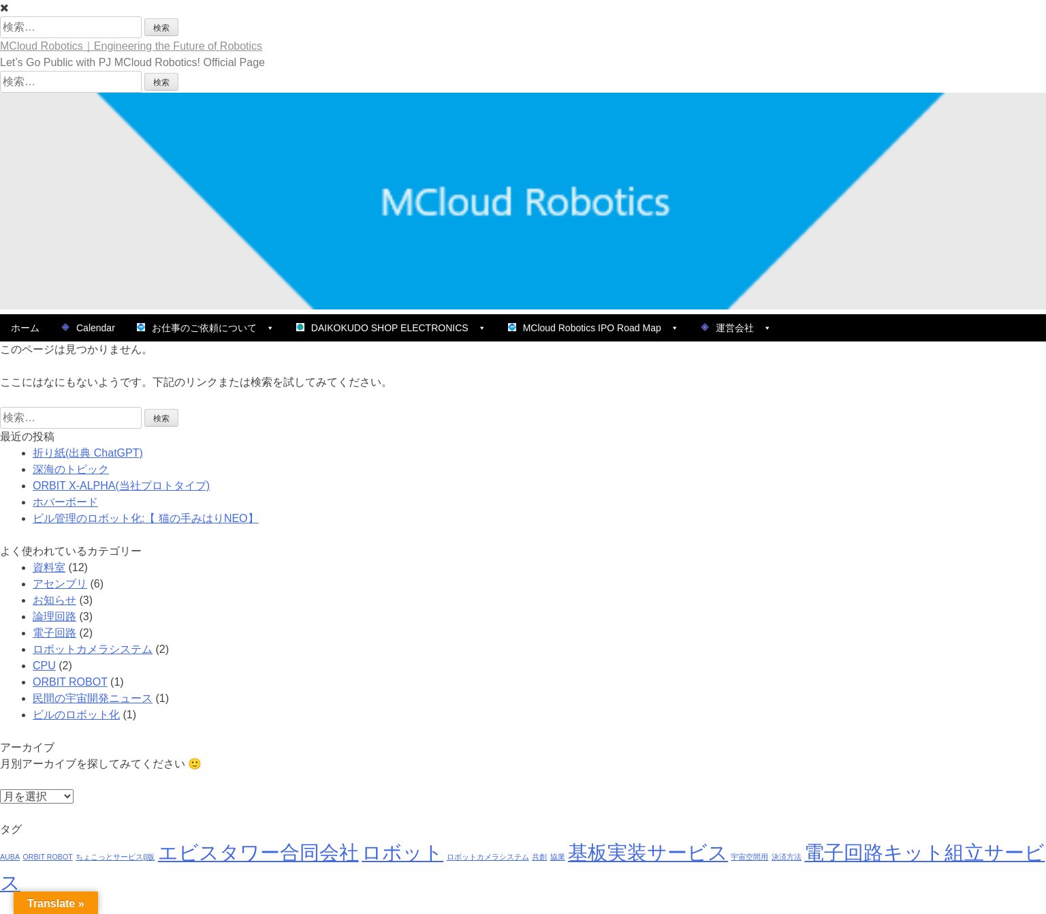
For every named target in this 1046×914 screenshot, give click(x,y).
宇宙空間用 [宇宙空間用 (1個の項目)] (749, 857)
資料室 (49, 567)
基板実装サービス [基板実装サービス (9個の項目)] (648, 852)
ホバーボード (65, 502)
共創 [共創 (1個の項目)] (539, 857)
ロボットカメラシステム (93, 649)
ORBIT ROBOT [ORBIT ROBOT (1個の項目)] (47, 857)
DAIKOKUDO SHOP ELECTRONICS (391, 327)
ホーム (25, 327)
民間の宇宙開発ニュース (93, 698)
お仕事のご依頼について (205, 327)
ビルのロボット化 (76, 714)
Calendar (88, 327)
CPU (44, 665)
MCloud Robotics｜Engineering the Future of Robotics (131, 46)
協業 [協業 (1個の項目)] (557, 857)
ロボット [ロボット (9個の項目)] (402, 852)
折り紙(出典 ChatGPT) (88, 453)
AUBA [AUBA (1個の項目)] (10, 857)
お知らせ (54, 600)
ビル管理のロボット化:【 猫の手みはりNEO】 (146, 518)
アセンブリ (60, 584)
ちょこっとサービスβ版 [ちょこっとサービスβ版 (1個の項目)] (115, 857)
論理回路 (54, 616)
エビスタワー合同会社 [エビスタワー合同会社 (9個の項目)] (258, 852)
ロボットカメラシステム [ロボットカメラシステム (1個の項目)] (488, 857)
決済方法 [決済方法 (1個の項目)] (787, 857)
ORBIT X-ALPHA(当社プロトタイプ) (121, 485)
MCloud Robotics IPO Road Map (593, 327)
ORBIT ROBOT (70, 682)
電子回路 (54, 633)
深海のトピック (71, 469)
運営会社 (736, 327)
